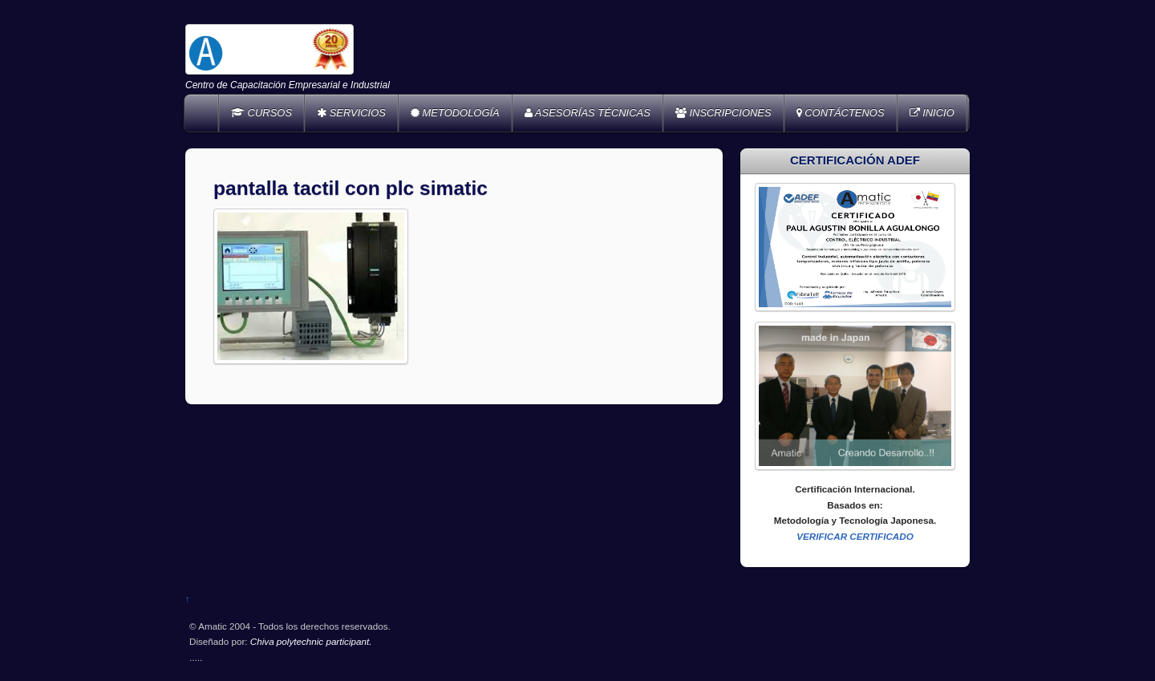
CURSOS (261, 113)
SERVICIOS (351, 113)
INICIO (932, 113)
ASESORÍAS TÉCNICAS (587, 113)
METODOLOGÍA (455, 113)
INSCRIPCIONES (723, 113)
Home (202, 113)
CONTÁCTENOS (840, 113)
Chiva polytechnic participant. (311, 641)
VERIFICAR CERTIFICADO (855, 536)
